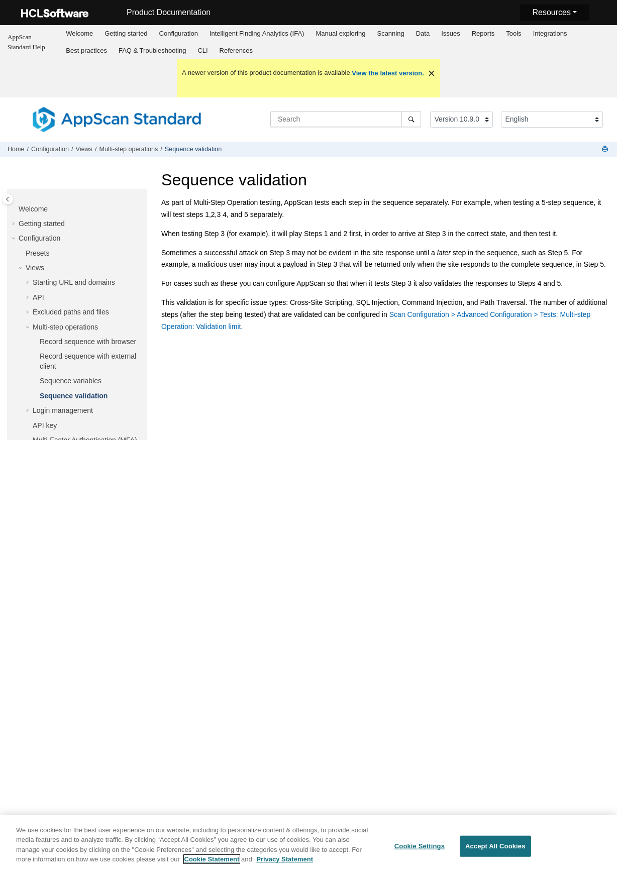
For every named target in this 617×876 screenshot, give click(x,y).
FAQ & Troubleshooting (152, 50)
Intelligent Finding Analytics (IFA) (257, 33)
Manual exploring (340, 33)
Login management (63, 410)
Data (423, 33)
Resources (551, 12)
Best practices (86, 50)
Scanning (390, 33)
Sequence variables (70, 381)
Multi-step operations (128, 149)
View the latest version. (388, 73)
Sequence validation (193, 149)
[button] (15, 209)
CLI (202, 50)
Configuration (178, 33)
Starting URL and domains (74, 282)
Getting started (126, 33)
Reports (483, 33)
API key (45, 425)
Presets (37, 253)
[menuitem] (79, 33)
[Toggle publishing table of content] (8, 199)
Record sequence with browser (88, 342)
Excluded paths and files (71, 312)
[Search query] (345, 119)
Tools (513, 33)
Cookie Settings (419, 850)
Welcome (79, 33)
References (236, 50)
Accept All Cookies (495, 850)
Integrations (550, 33)
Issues (450, 33)
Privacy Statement (284, 864)
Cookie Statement (212, 864)
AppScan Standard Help (26, 42)
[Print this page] (605, 149)
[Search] (411, 119)
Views (84, 149)
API (38, 297)
